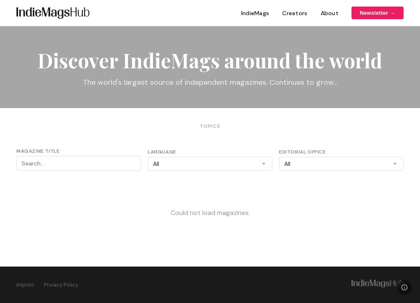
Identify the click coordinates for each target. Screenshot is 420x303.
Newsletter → (377, 13)
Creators (294, 13)
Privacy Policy (61, 284)
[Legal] (404, 287)
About (329, 13)
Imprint (25, 284)
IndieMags (255, 13)
